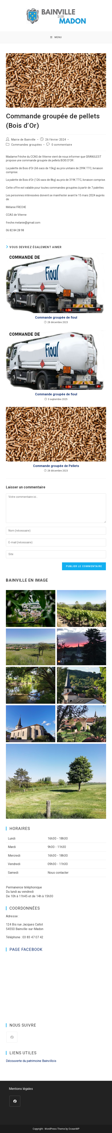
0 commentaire (62, 144)
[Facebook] (11, 1037)
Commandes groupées (26, 144)
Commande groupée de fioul (56, 317)
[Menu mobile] (56, 37)
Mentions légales (21, 1089)
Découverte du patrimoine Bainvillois (31, 1061)
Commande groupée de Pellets (56, 466)
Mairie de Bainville (23, 139)
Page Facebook (26, 949)
